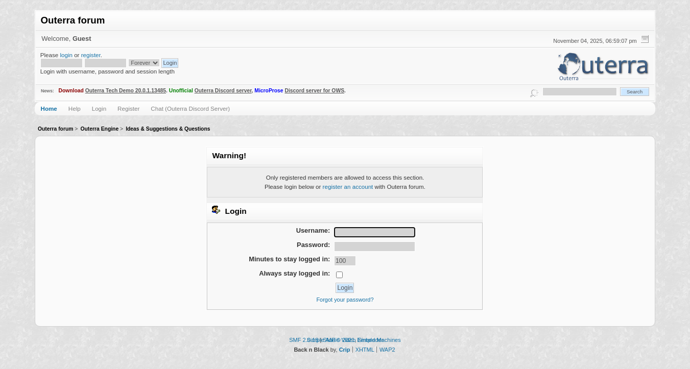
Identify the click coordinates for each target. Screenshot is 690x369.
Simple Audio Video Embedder (345, 340)
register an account (348, 186)
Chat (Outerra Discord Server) (190, 108)
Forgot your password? (344, 300)
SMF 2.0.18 (303, 340)
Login (99, 108)
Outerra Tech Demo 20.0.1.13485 (125, 90)
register (91, 55)
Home (49, 108)
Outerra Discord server (223, 90)
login (66, 55)
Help (74, 108)
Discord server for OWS (315, 90)
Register (128, 108)
